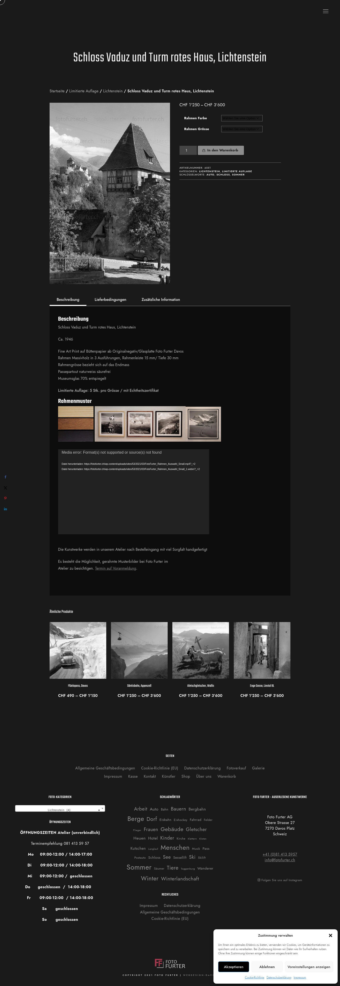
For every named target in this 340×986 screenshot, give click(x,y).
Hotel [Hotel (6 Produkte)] (153, 838)
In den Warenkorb (222, 150)
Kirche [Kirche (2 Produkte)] (181, 838)
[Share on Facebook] (5, 477)
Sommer (238, 174)
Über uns (204, 776)
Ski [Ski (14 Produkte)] (192, 857)
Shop (186, 776)
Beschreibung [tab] (68, 299)
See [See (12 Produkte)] (167, 857)
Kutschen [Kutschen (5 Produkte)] (138, 848)
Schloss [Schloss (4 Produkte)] (154, 857)
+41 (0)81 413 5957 (280, 854)
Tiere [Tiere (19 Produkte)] (172, 867)
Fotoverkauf (236, 768)
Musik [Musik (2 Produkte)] (196, 848)
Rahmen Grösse (196, 129)
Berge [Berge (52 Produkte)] (136, 818)
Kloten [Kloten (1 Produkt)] (203, 839)
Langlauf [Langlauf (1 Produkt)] (153, 849)
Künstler (169, 776)
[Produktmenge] (188, 150)
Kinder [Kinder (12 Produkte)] (167, 837)
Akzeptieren (233, 966)
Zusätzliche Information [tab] (161, 299)
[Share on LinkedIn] (5, 509)
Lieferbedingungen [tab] (110, 299)
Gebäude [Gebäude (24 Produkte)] (172, 829)
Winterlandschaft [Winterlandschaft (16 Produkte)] (180, 878)
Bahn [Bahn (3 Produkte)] (164, 809)
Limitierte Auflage (83, 91)
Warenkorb (226, 776)
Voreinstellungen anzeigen (309, 966)
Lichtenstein (113, 91)
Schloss (223, 174)
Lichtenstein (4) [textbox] (72, 810)
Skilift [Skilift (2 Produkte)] (202, 857)
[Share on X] (5, 487)
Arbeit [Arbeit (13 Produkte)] (140, 808)
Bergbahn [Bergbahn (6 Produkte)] (197, 809)
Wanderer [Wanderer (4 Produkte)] (205, 868)
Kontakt (150, 776)
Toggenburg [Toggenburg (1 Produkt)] (188, 869)
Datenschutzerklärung (279, 977)
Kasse (133, 776)
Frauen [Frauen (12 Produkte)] (151, 829)
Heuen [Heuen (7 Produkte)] (139, 838)
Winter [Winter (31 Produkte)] (149, 878)
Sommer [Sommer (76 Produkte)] (139, 867)
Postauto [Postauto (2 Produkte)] (140, 857)
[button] (330, 935)
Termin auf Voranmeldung (115, 568)
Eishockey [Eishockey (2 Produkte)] (180, 820)
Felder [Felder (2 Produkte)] (208, 820)
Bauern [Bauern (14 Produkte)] (178, 808)
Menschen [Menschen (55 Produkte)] (175, 847)
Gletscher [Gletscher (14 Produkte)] (196, 829)
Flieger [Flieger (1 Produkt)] (137, 830)
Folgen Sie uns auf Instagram (280, 880)
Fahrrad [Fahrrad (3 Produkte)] (195, 819)
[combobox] (60, 808)
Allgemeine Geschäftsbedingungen (105, 768)
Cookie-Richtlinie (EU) (159, 768)
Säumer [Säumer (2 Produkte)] (159, 868)
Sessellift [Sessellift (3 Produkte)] (180, 857)
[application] (133, 491)
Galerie (258, 768)
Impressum (300, 977)
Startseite (57, 91)
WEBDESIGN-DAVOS (200, 975)
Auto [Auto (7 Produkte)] (154, 809)
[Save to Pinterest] (5, 498)
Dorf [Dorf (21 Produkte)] (152, 819)
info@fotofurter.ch (280, 860)
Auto (210, 174)
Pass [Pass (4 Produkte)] (206, 848)
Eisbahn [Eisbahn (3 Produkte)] (165, 819)
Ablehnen (267, 966)
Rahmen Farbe (195, 118)
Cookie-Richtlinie (254, 977)
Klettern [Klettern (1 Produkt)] (192, 839)
